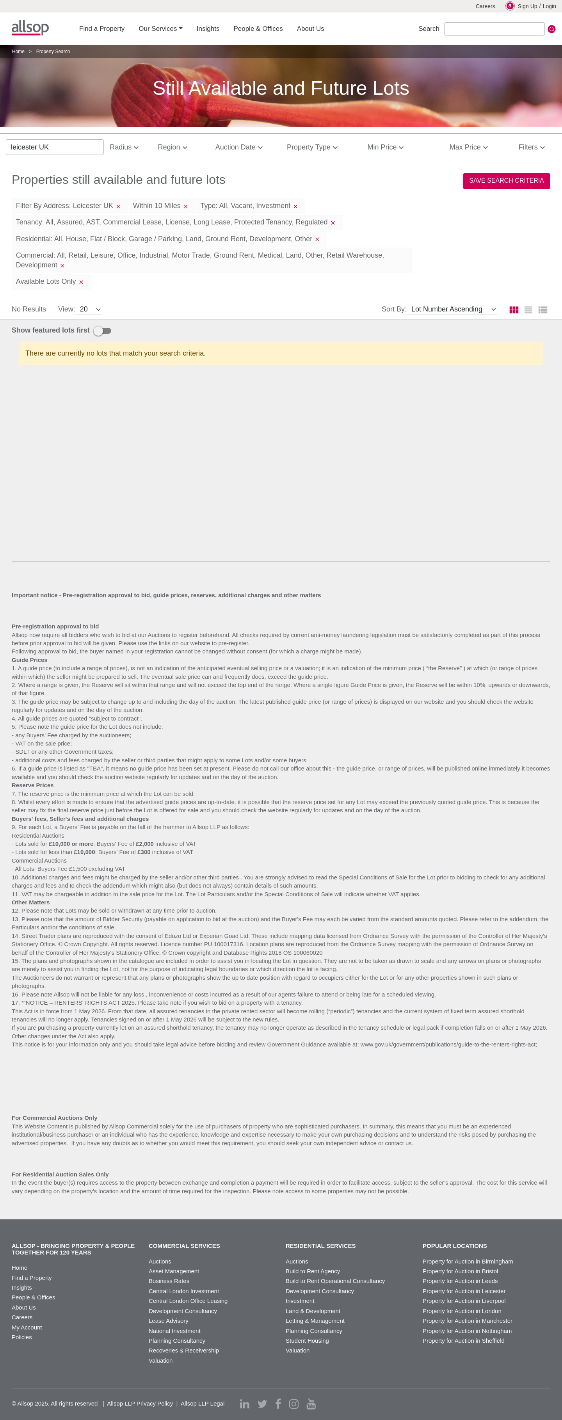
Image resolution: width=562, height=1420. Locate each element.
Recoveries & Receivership (184, 1350)
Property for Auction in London (462, 1311)
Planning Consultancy (177, 1340)
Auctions (160, 1261)
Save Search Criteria (506, 180)
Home (18, 51)
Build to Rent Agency (313, 1271)
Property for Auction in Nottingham (467, 1330)
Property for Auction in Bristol (460, 1271)
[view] (88, 309)
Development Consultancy (183, 1311)
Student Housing (307, 1340)
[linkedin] (244, 1404)
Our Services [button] (158, 28)
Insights (22, 1287)
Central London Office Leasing (188, 1300)
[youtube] (311, 1404)
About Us (24, 1307)
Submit (552, 29)
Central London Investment (184, 1291)
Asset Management (174, 1271)
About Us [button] (310, 28)
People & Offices (33, 1297)
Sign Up (521, 6)
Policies (22, 1337)
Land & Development (313, 1311)
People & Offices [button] (258, 28)
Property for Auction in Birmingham (468, 1261)
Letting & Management (315, 1320)
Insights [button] (208, 28)
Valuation (161, 1360)
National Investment (175, 1330)
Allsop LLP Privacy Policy (140, 1403)
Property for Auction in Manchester (467, 1320)
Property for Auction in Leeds (460, 1281)
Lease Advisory (169, 1320)
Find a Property (32, 1277)
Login (549, 6)
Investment (300, 1300)
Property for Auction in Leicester (464, 1291)
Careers (485, 6)
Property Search (53, 51)
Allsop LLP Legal (202, 1403)
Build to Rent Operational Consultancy (335, 1281)
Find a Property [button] (101, 28)
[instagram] (293, 1404)
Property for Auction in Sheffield (464, 1340)
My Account (27, 1327)
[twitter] (262, 1404)
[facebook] (278, 1404)
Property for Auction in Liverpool (464, 1300)
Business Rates (169, 1281)
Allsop (30, 28)
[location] (55, 147)
